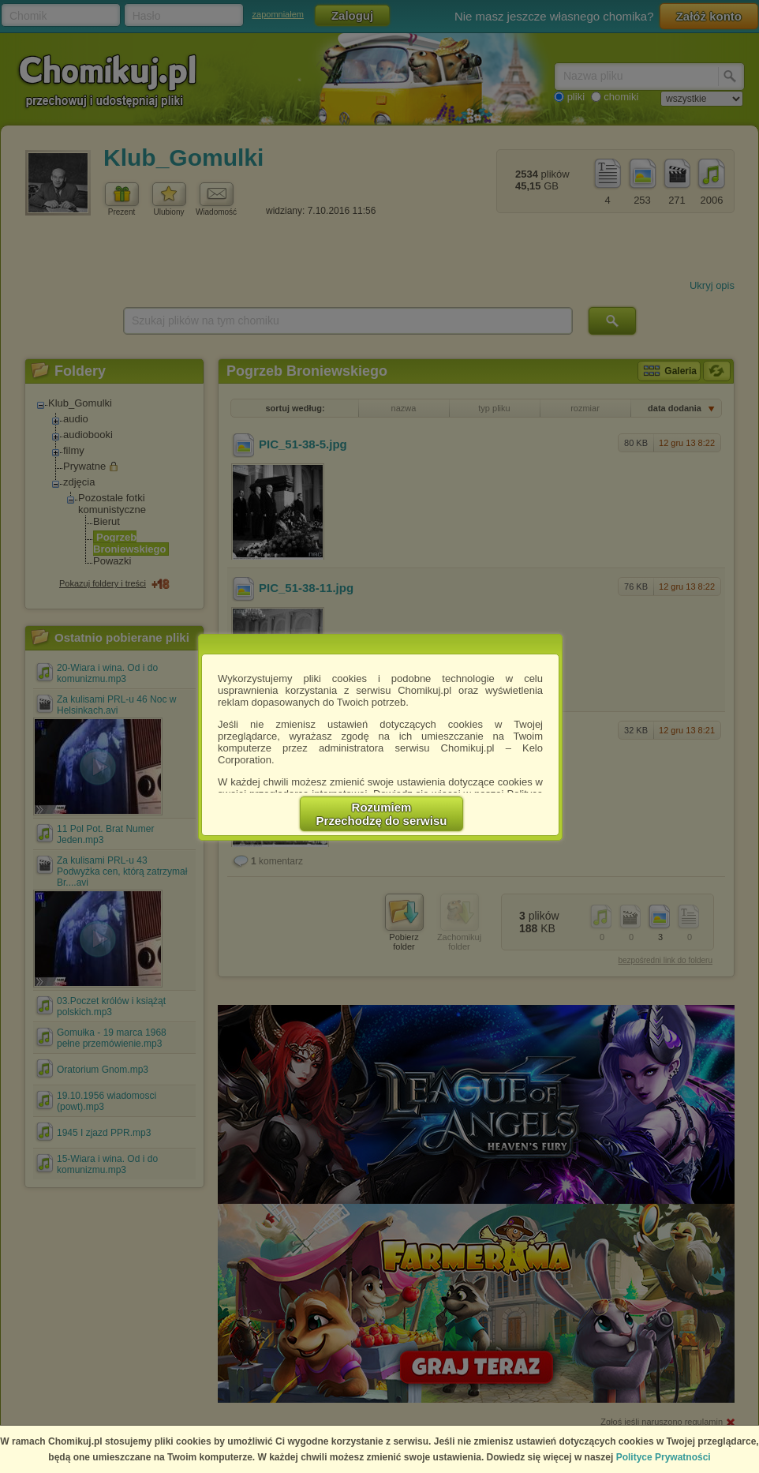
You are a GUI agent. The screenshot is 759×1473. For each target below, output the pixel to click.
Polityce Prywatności (663, 1457)
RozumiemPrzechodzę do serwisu (381, 813)
